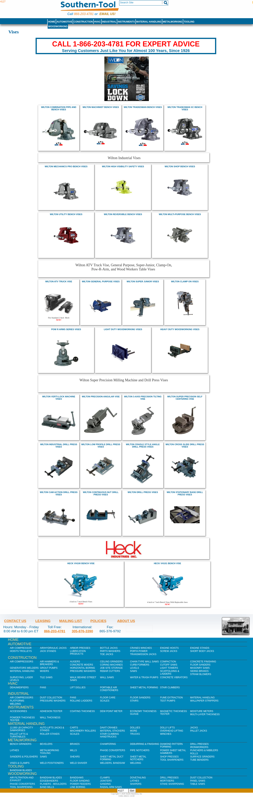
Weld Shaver (78, 763)
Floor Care (107, 697)
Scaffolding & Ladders (169, 672)
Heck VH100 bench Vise (80, 563)
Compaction (168, 661)
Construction (83, 21)
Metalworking (172, 21)
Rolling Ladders (81, 700)
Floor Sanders (200, 664)
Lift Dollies (77, 687)
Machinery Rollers (83, 730)
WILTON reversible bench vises (123, 214)
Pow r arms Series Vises (66, 329)
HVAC (97, 21)
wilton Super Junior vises (143, 281)
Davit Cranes (108, 727)
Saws (133, 671)
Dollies (135, 727)
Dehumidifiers (19, 687)
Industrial (109, 21)
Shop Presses (169, 756)
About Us (126, 621)
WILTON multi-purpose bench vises (180, 214)
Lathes (14, 750)
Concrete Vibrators (174, 677)
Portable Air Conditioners (109, 689)
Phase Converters (112, 750)
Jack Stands (48, 651)
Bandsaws (76, 777)
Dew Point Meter (111, 711)
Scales (104, 700)
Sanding (105, 784)
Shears (75, 756)
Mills (73, 750)
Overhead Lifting (171, 730)
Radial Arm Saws (111, 787)
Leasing (43, 621)
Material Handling (148, 21)
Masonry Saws (200, 668)
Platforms (17, 700)
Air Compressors (21, 661)
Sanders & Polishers (24, 756)
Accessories (18, 711)
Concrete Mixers (81, 664)
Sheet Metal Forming (144, 687)
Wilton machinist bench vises (101, 107)
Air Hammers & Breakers (49, 663)
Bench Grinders (20, 744)
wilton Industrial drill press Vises (58, 445)
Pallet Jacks (198, 730)
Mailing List (70, 621)
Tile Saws (46, 677)
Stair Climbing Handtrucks (109, 735)
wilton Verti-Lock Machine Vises (58, 397)
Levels (134, 668)
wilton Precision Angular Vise (101, 396)
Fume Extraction (171, 697)
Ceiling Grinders (111, 661)
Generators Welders (24, 668)
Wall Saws (107, 677)
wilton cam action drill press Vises (59, 493)
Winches (165, 734)
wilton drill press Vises (143, 492)
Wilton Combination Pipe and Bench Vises (58, 108)
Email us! (107, 14)
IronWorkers (199, 747)
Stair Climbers (170, 687)
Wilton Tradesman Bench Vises (143, 107)
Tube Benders (199, 759)
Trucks (135, 734)
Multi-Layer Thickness (205, 714)
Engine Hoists (169, 648)
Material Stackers (112, 730)
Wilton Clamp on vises (185, 281)
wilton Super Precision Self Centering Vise (184, 397)
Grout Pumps (49, 668)
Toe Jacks (106, 654)
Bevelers (46, 744)
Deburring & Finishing (144, 744)
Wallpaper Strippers (204, 700)
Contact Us (15, 621)
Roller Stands (49, 734)
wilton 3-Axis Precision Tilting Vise (142, 397)
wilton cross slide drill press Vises (185, 445)
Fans (43, 687)
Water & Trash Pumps (144, 677)
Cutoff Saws (168, 664)
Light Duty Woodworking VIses (123, 329)
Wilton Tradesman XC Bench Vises (184, 108)
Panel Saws (197, 780)
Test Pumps (167, 700)
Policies (98, 621)
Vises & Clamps (19, 763)
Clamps (105, 777)
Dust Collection (51, 697)
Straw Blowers (200, 674)
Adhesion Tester (51, 711)
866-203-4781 (83, 14)
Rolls (194, 753)
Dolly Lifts (167, 727)
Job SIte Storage (111, 668)
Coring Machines (111, 664)
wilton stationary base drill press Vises (185, 493)
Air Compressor (21, 648)
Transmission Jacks (143, 654)
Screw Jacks (168, 651)
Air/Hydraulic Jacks (53, 648)
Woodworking (57, 26)
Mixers (44, 671)
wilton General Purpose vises (101, 281)
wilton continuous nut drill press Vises (101, 493)
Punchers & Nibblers (204, 750)
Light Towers (169, 668)
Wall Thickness (50, 717)
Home (51, 21)
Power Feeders (80, 784)
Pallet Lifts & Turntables (19, 735)
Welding (15, 704)
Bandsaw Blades (21, 770)
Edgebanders (49, 780)
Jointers (106, 780)
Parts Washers (110, 651)
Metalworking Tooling (49, 752)
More (133, 730)
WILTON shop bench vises (180, 166)
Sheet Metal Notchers (138, 758)
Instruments (126, 21)
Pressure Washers (83, 671)
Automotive (64, 21)
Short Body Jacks (202, 651)
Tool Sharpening (21, 787)
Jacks (194, 727)
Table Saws (197, 784)
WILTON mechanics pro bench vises (66, 166)
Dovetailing (138, 777)
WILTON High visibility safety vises (123, 166)
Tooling (189, 21)
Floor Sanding (80, 780)
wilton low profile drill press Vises (100, 445)
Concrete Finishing (203, 661)
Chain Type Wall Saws (144, 661)
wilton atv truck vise (58, 281)
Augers (75, 661)
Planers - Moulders (53, 784)
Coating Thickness (82, 711)
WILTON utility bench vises (66, 214)
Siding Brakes (199, 671)
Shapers (135, 784)
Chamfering (108, 744)
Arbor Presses (80, 648)
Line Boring (77, 787)
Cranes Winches (141, 648)
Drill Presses (199, 744)
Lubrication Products (78, 652)
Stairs (134, 700)
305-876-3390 (82, 631)
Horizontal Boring (82, 668)
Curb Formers (139, 664)
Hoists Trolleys (21, 651)
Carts (74, 727)
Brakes (75, 744)
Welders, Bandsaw (112, 763)
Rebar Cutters (110, 671)
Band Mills (47, 787)
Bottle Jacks (109, 648)
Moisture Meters (201, 711)
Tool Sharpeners (171, 759)
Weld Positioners (52, 763)
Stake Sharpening (172, 784)
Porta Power (138, 651)
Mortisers (167, 780)
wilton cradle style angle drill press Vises (143, 445)
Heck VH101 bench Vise (167, 563)
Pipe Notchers (139, 750)
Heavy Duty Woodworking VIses (179, 329)
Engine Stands (199, 648)
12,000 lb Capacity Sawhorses (21, 729)
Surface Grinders (202, 756)
